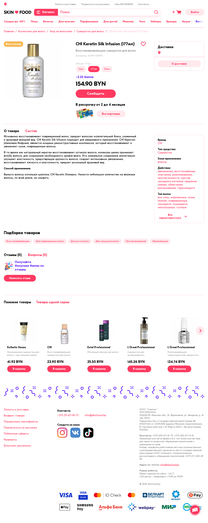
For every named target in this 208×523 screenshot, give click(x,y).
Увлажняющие (160, 241)
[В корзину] (19, 369)
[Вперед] (200, 330)
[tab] (11, 131)
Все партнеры (111, 113)
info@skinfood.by (95, 415)
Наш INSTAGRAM (124, 4)
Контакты (143, 4)
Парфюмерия (89, 21)
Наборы (156, 21)
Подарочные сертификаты (21, 421)
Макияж (128, 21)
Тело (142, 21)
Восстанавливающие (17, 241)
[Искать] (156, 12)
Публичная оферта (16, 433)
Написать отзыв (19, 278)
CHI (160, 143)
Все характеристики (173, 216)
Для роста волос (80, 241)
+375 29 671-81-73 (68, 415)
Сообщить (95, 94)
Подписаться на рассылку (95, 4)
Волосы (48, 21)
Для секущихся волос (107, 241)
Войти (195, 12)
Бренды (171, 21)
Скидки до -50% (14, 21)
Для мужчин (66, 21)
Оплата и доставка (65, 4)
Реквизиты (10, 439)
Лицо (34, 21)
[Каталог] (46, 12)
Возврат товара (14, 415)
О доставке (179, 63)
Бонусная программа (17, 445)
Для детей (110, 21)
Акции (186, 21)
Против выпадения (136, 241)
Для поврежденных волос (50, 241)
